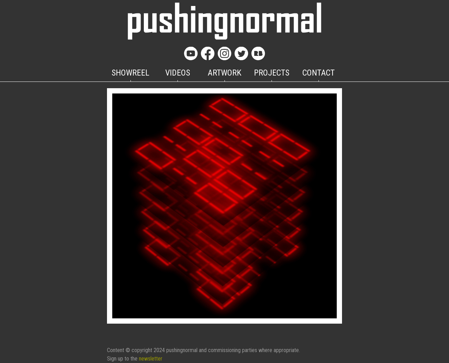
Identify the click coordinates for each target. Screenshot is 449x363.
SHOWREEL (130, 73)
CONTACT (318, 73)
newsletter (150, 358)
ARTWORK (224, 73)
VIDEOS (177, 73)
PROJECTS (271, 73)
